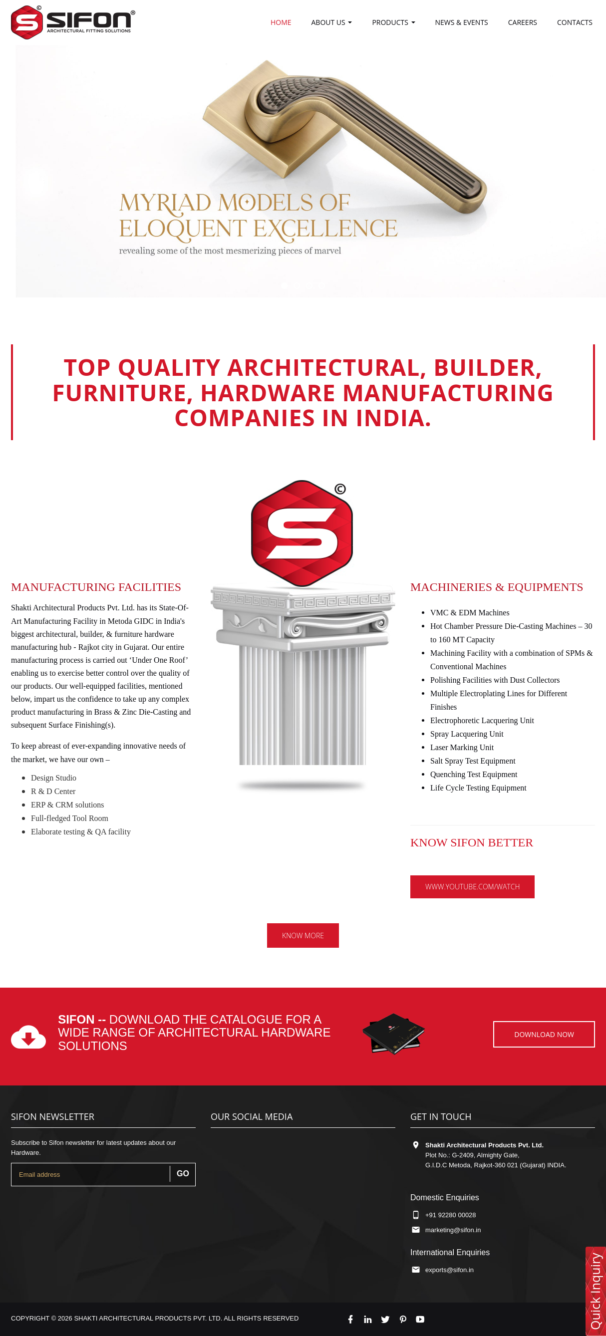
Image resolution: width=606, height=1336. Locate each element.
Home (281, 22)
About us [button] (331, 22)
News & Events (461, 22)
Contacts (575, 22)
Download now (544, 1034)
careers (522, 22)
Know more (303, 935)
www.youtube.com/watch (472, 886)
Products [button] (393, 22)
